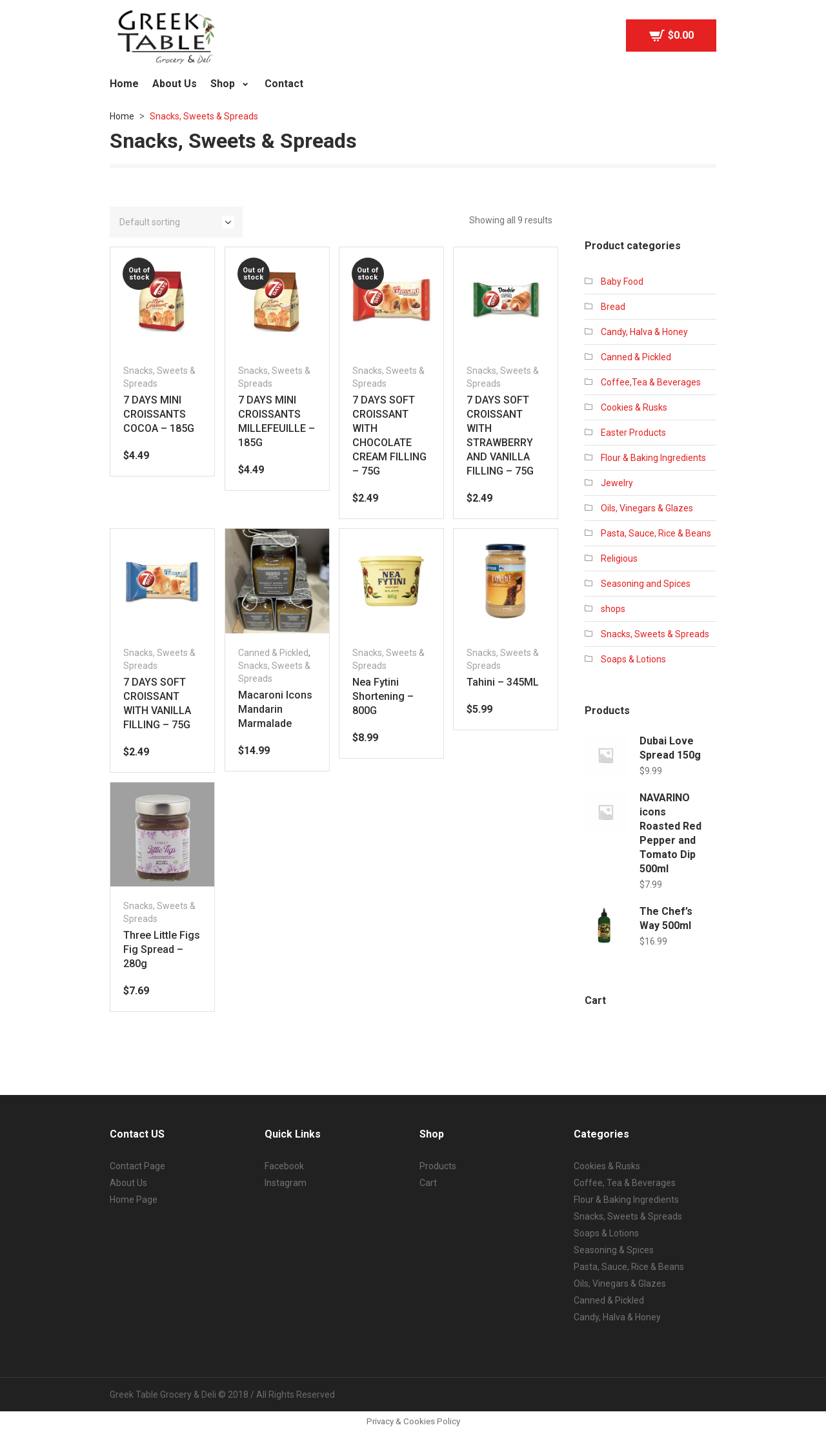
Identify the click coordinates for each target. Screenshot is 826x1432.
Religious (619, 558)
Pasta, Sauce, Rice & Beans (656, 533)
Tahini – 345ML (503, 682)
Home (122, 116)
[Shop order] (176, 222)
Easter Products (633, 432)
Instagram (286, 1183)
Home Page (133, 1199)
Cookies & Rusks (634, 407)
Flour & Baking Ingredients (653, 458)
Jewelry (617, 483)
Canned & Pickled (273, 653)
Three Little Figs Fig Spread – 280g (161, 949)
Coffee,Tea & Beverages (651, 382)
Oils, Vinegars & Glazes (647, 508)
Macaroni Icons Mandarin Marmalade (275, 709)
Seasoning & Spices (614, 1250)
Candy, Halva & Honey (644, 332)
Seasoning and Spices (645, 583)
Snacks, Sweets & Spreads (655, 634)
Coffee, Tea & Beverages (625, 1183)
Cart (428, 1183)
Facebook (284, 1166)
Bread (613, 307)
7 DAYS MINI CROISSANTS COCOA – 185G (158, 414)
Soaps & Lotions (633, 659)
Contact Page (137, 1166)
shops (613, 609)
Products (437, 1166)
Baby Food (622, 281)
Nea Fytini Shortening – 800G (383, 696)
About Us (128, 1183)
